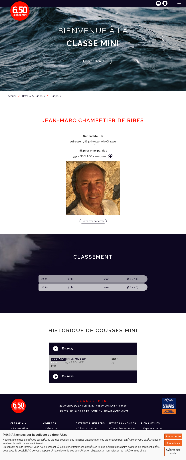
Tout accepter (173, 436)
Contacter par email (93, 221)
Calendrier (51, 428)
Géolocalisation (87, 428)
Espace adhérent (93, 61)
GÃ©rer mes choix (173, 451)
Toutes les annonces (123, 428)
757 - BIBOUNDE (74, 362)
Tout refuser (173, 443)
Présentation (20, 428)
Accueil (12, 96)
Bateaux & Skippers (33, 96)
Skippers (55, 96)
